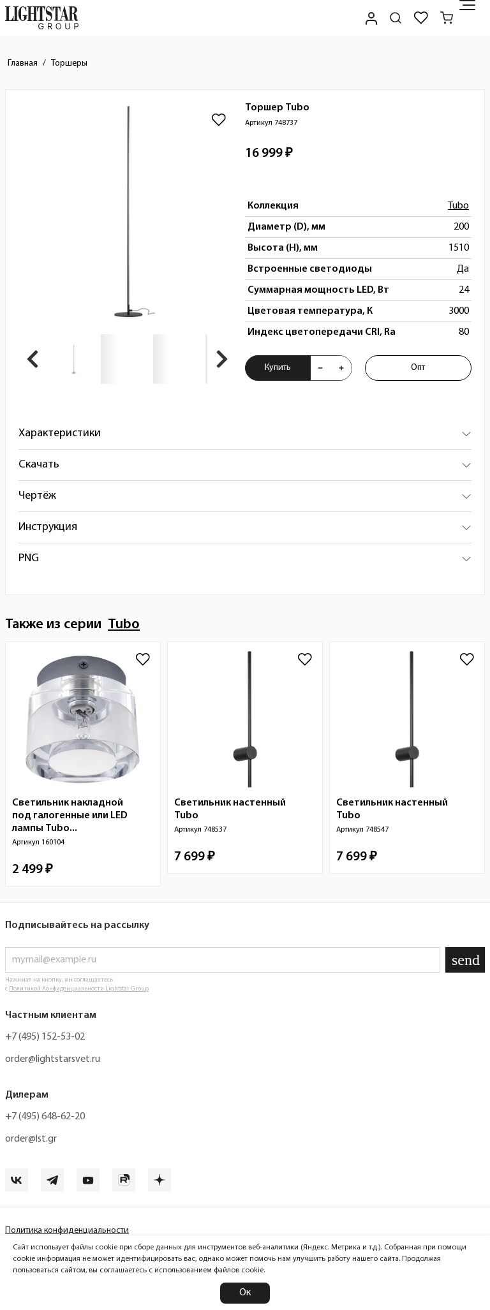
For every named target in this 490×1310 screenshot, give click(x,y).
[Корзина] (446, 18)
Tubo (458, 206)
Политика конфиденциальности (67, 1230)
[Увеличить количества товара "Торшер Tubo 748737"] (341, 368)
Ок (245, 1293)
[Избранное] (421, 18)
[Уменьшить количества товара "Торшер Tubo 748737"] (320, 368)
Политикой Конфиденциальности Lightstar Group (79, 988)
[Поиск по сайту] (395, 18)
